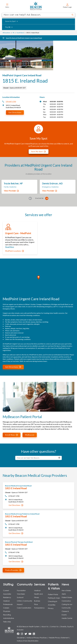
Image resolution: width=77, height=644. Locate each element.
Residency (7, 597)
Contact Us (54, 626)
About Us (44, 626)
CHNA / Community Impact (24, 602)
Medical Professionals (8, 602)
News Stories (66, 590)
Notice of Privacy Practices (37, 638)
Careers (6, 608)
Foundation (21, 590)
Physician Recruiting (7, 613)
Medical (37, 590)
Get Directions (14, 112)
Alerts (64, 594)
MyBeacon (29, 435)
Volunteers (21, 594)
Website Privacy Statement (59, 638)
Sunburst (20, 597)
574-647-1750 (11, 101)
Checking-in (52, 601)
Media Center (67, 618)
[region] (38, 280)
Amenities (51, 605)
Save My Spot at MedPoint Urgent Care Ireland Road (24, 38)
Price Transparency (39, 606)
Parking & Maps (54, 598)
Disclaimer (21, 638)
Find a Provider (13, 570)
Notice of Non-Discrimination (27, 641)
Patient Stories (67, 597)
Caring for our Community (67, 606)
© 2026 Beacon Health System (28, 626)
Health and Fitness (38, 595)
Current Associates (7, 592)
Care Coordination (24, 608)
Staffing (8, 584)
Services (39, 584)
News (65, 584)
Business (37, 601)
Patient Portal (53, 594)
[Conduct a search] (36, 15)
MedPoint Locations (14, 251)
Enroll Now (11, 435)
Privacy (51, 608)
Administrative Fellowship (8, 620)
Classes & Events (65, 613)
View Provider (11, 191)
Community (25, 584)
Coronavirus (66, 601)
